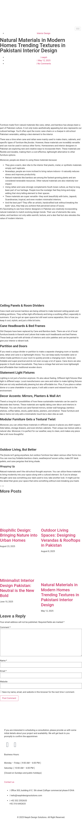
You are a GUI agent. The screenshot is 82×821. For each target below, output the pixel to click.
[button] (0, 486)
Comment (5, 627)
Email (3, 671)
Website (3, 682)
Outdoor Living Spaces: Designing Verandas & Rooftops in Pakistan (60, 538)
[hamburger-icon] (78, 29)
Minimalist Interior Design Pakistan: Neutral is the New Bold (17, 588)
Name (3, 661)
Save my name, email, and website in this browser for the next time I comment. (38, 692)
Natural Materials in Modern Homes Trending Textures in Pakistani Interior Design (60, 594)
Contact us (9, 782)
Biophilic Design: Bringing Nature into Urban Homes (18, 535)
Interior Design (43, 33)
